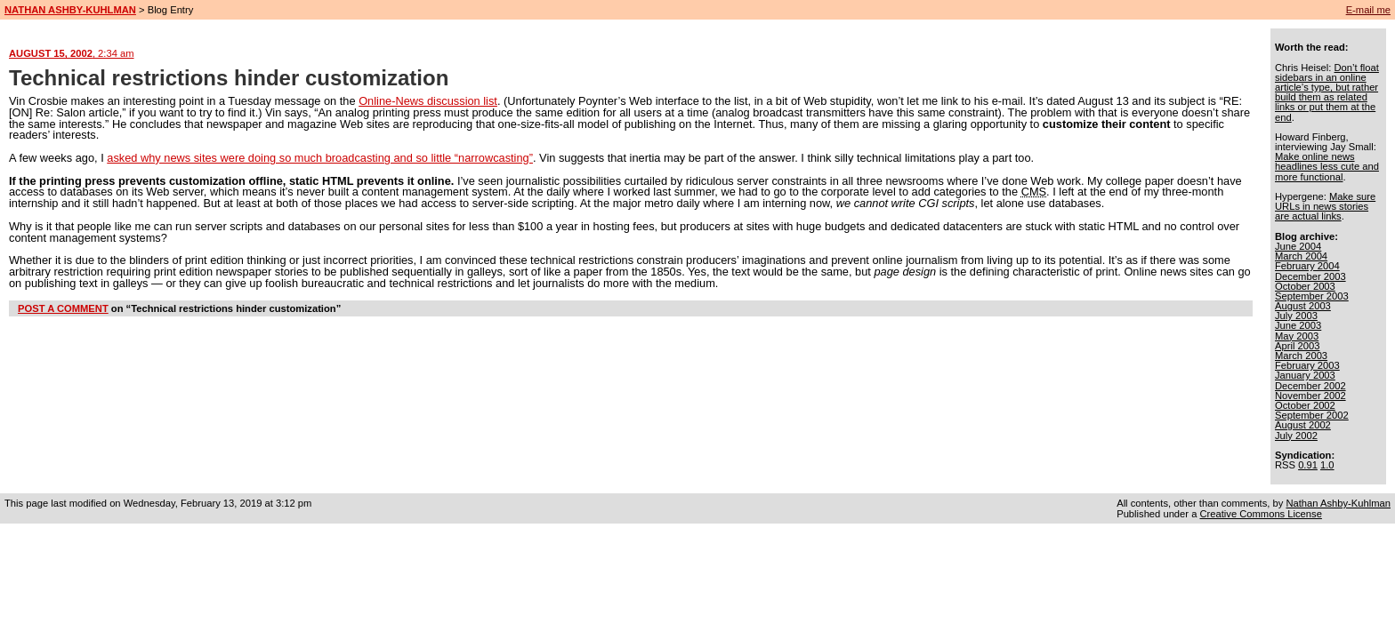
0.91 (1308, 465)
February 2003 (1307, 365)
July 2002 (1296, 435)
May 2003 (1296, 336)
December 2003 (1310, 276)
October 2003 (1305, 286)
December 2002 (1310, 385)
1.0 (1327, 465)
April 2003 (1297, 345)
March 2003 (1301, 355)
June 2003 (1298, 325)
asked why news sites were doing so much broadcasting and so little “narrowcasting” (320, 157)
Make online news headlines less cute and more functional (1327, 166)
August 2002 (1303, 425)
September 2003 (1312, 296)
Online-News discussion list (428, 101)
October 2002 (1305, 405)
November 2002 (1310, 395)
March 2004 (1301, 256)
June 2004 (1298, 246)
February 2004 (1307, 265)
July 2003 (1296, 315)
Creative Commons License (1260, 513)
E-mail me (1368, 9)
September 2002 (1312, 415)
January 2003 (1305, 375)
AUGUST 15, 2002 (71, 53)
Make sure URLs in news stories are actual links (1325, 206)
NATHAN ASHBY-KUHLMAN (70, 9)
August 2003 (1303, 305)
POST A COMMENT (63, 308)
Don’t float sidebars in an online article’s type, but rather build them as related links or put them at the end (1327, 92)
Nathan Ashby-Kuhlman (1338, 503)
